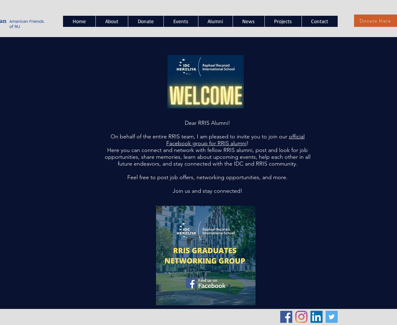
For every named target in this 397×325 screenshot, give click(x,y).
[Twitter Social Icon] (332, 317)
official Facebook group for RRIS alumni (235, 140)
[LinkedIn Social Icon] (316, 317)
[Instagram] (301, 317)
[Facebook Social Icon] (286, 317)
